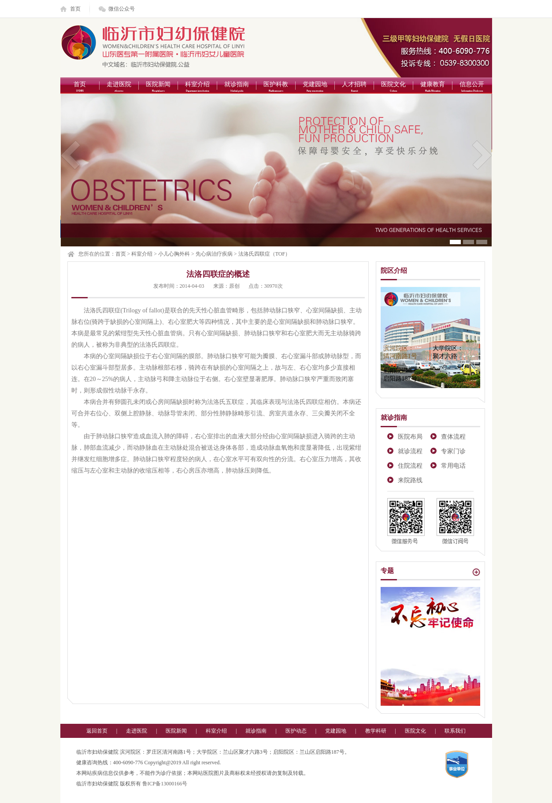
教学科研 (375, 731)
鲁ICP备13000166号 (165, 784)
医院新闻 (158, 87)
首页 (75, 9)
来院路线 (410, 480)
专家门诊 (453, 451)
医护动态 (296, 731)
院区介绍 (394, 270)
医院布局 (410, 436)
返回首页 (96, 731)
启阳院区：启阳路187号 (400, 374)
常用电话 (453, 465)
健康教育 (432, 87)
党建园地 (315, 87)
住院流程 (410, 465)
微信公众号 (121, 9)
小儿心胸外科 (174, 254)
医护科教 (276, 87)
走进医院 (119, 87)
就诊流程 (410, 451)
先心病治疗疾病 (214, 254)
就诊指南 (236, 87)
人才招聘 (354, 87)
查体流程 (453, 436)
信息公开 (472, 87)
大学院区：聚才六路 (448, 352)
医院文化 (393, 87)
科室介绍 (197, 87)
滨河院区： (400, 352)
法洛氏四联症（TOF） (264, 254)
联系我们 (455, 731)
